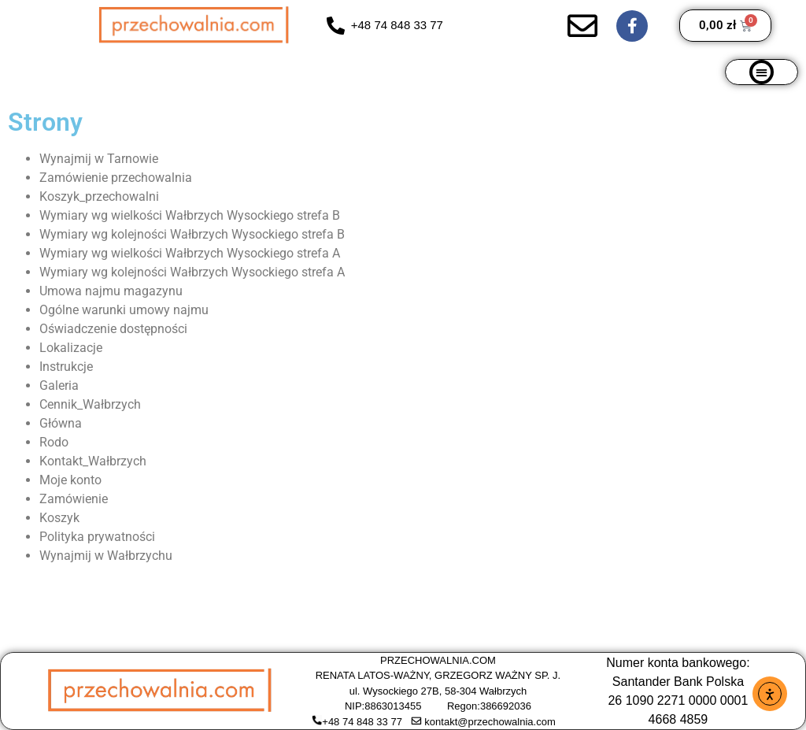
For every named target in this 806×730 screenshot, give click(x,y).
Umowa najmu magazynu (111, 290)
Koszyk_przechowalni (99, 196)
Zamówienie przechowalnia (115, 177)
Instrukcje (66, 366)
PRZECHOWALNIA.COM (438, 660)
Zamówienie (73, 498)
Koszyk (59, 517)
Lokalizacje (70, 347)
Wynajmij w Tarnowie (98, 158)
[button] (761, 72)
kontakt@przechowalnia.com (489, 722)
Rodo (53, 442)
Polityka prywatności (97, 536)
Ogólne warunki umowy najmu (124, 309)
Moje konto (70, 479)
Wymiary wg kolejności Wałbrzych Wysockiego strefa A (192, 272)
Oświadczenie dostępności (113, 328)
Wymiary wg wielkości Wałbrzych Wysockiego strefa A (189, 253)
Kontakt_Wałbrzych (92, 461)
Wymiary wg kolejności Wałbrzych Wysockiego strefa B (192, 234)
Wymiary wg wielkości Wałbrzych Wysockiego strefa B (189, 215)
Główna (60, 423)
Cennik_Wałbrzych (90, 404)
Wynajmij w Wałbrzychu (105, 555)
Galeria (59, 385)
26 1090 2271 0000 (662, 700)
